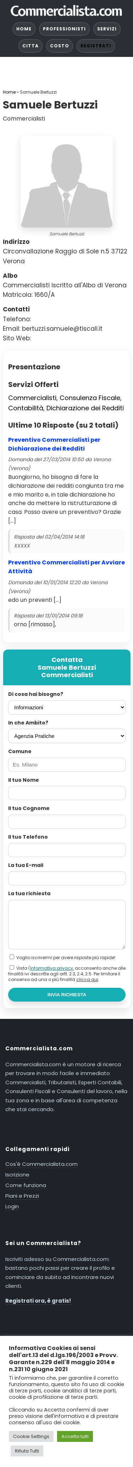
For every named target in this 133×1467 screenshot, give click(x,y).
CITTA (30, 46)
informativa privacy (51, 968)
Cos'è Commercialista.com (41, 1164)
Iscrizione (17, 1174)
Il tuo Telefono (28, 836)
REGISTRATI (96, 46)
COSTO (59, 46)
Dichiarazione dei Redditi (85, 408)
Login (12, 1206)
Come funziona (25, 1185)
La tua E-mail (25, 865)
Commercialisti (32, 397)
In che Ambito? (28, 722)
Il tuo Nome (23, 780)
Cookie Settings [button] (31, 1436)
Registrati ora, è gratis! (38, 1300)
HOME (24, 29)
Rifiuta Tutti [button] (27, 1451)
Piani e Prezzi (22, 1195)
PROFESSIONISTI (64, 29)
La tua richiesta (29, 893)
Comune (20, 751)
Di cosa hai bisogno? (35, 694)
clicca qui (87, 979)
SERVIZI (107, 29)
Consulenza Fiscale (90, 397)
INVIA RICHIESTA (67, 994)
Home (9, 92)
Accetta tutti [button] (75, 1436)
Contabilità (25, 408)
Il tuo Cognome (29, 808)
